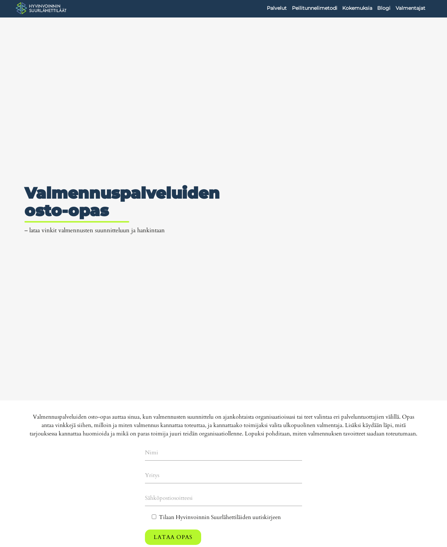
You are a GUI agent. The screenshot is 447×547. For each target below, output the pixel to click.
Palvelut (277, 8)
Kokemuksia (357, 8)
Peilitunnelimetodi (314, 8)
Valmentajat (410, 8)
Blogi (383, 8)
